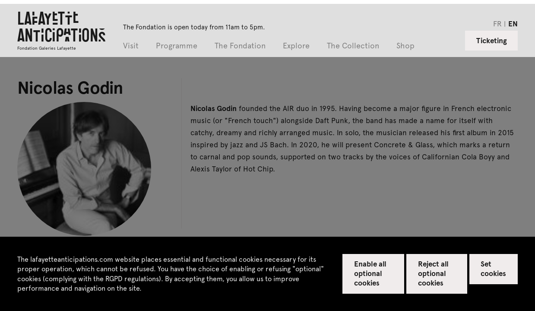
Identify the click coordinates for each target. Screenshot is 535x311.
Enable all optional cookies (370, 273)
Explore (296, 46)
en (513, 23)
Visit (131, 46)
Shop (405, 46)
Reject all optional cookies (433, 273)
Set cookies (493, 268)
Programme (176, 46)
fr (497, 23)
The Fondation (240, 46)
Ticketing (491, 40)
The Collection (353, 46)
